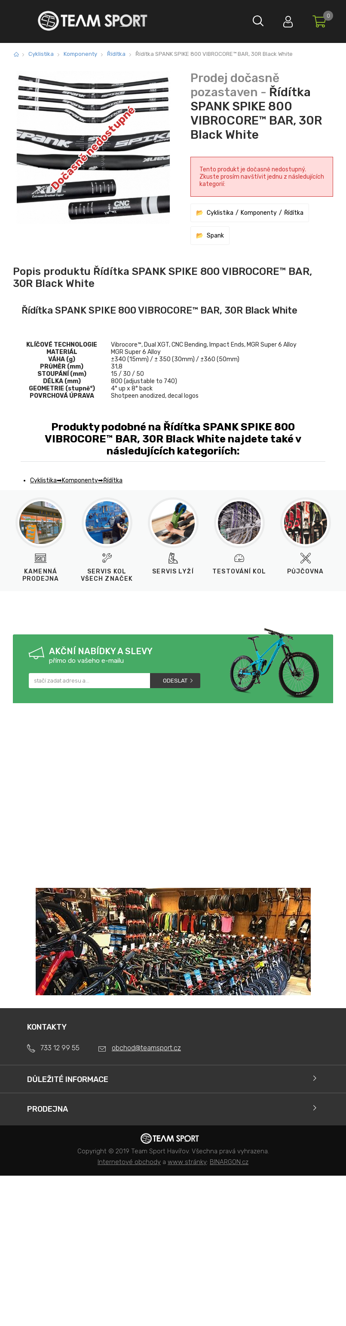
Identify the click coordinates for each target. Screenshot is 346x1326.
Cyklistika (41, 54)
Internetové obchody (129, 1162)
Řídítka (116, 54)
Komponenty (80, 54)
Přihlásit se (283, 19)
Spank (215, 235)
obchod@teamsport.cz (146, 1048)
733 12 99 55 (60, 1048)
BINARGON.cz (229, 1162)
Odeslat (175, 680)
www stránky (187, 1162)
